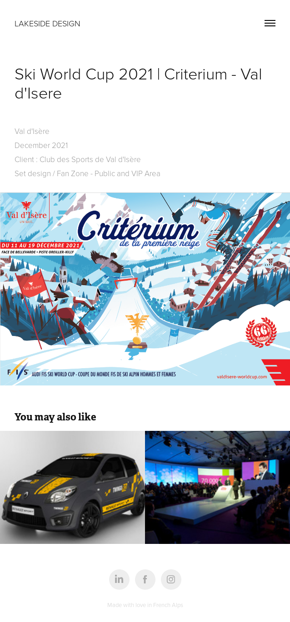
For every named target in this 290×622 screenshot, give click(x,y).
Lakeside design (47, 23)
